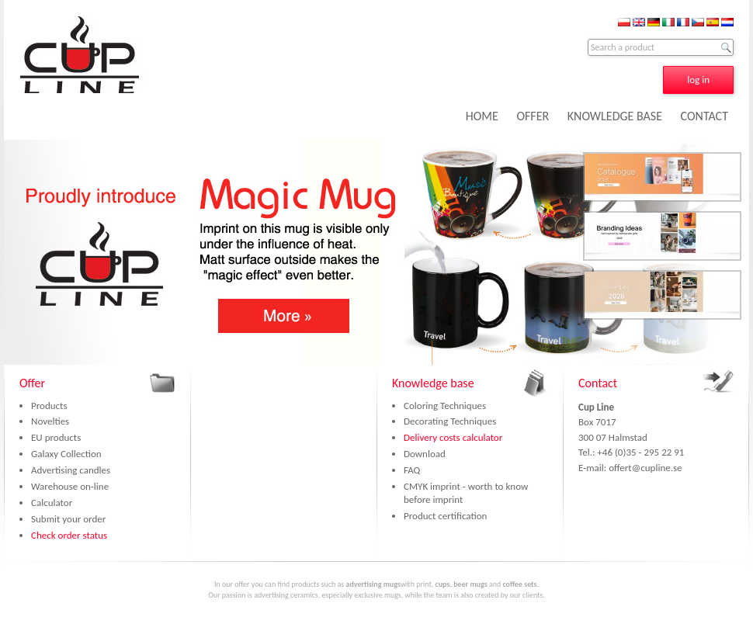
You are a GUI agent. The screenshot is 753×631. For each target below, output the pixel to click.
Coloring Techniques (445, 405)
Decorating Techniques (450, 421)
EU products (56, 437)
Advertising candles (70, 470)
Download (425, 453)
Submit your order (68, 519)
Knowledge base (433, 383)
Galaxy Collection (66, 453)
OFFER (532, 116)
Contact (597, 383)
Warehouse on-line (70, 486)
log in (698, 79)
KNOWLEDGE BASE (614, 116)
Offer (32, 383)
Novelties (50, 421)
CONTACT (704, 116)
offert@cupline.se (645, 467)
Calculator (51, 502)
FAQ (412, 470)
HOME (482, 116)
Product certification (445, 516)
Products (49, 405)
